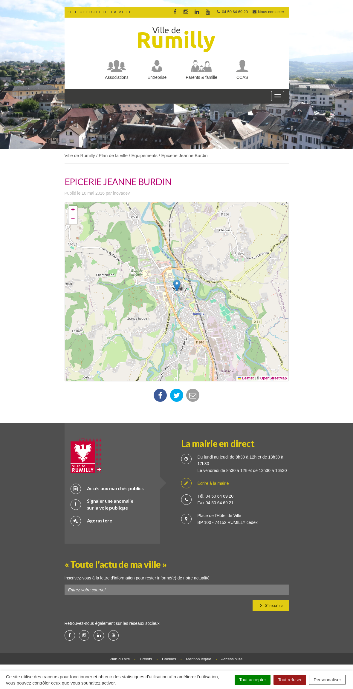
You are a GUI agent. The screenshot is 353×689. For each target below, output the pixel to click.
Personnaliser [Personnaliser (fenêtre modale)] (327, 679)
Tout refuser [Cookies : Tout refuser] (290, 679)
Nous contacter (268, 12)
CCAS (242, 77)
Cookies (169, 659)
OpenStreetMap (273, 378)
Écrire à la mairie (205, 483)
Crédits (146, 659)
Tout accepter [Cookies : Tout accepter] (252, 679)
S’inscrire (271, 605)
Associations (117, 77)
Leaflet (246, 378)
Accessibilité (232, 659)
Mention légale (198, 659)
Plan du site (120, 659)
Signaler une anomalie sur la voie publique (102, 504)
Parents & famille (201, 77)
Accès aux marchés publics (107, 488)
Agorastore (91, 520)
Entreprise (157, 77)
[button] (177, 285)
